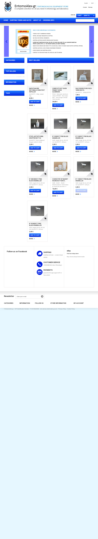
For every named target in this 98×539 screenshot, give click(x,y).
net (21, 397)
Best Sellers (34, 60)
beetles (7, 394)
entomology (15, 394)
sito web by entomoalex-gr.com (48, 534)
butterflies (15, 397)
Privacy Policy (62, 534)
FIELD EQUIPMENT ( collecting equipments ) (13, 69)
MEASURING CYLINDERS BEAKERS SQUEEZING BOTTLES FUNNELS (13, 119)
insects (12, 389)
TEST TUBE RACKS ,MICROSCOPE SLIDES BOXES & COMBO (13, 107)
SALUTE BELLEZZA (12, 125)
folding (7, 409)
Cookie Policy (71, 534)
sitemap (90, 7)
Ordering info (11, 375)
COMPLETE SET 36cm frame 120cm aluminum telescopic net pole (20, 166)
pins (19, 400)
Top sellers (11, 138)
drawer (15, 406)
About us (9, 372)
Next (91, 41)
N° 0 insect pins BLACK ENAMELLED (20, 232)
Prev (6, 41)
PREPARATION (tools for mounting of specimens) (13, 74)
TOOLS (8, 113)
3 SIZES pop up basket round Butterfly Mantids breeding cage (20, 295)
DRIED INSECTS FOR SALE (12, 130)
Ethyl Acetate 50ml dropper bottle (19, 211)
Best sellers (23, 480)
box (6, 400)
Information (11, 364)
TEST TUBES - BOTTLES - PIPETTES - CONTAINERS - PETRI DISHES (13, 99)
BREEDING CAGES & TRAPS (12, 86)
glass (14, 403)
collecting (8, 406)
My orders (76, 478)
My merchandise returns (80, 480)
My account (79, 475)
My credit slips (77, 483)
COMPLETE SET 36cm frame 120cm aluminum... (59, 90)
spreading (12, 400)
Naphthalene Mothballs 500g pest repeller (37, 90)
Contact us (22, 483)
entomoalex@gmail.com (64, 489)
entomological (9, 391)
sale (6, 389)
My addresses (77, 486)
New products (23, 478)
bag (6, 411)
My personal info (78, 488)
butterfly (7, 397)
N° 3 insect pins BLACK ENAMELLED (20, 251)
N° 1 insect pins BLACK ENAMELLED (20, 318)
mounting (8, 403)
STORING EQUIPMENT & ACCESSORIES (13, 80)
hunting (13, 409)
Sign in (73, 15)
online (17, 391)
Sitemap (22, 488)
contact (85, 7)
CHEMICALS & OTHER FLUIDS (12, 92)
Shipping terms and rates (14, 369)
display (20, 409)
